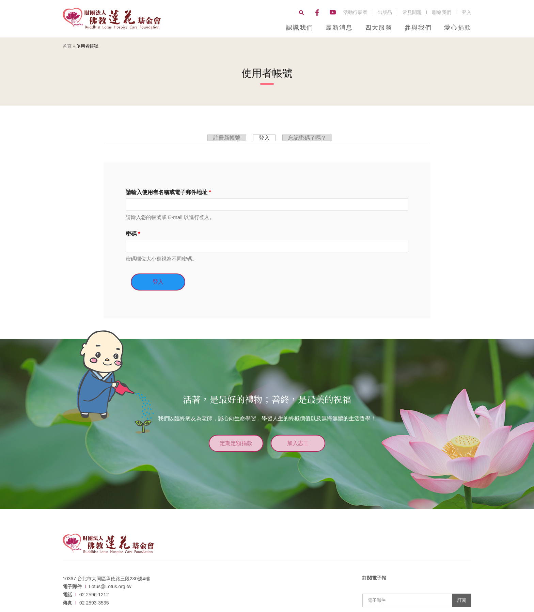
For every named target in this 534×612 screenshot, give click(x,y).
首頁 (67, 46)
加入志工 (299, 442)
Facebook (317, 12)
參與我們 (418, 28)
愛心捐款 (457, 28)
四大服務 (378, 28)
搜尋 (301, 12)
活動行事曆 (355, 12)
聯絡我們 (441, 12)
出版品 (385, 12)
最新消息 (339, 28)
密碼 (133, 234)
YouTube (333, 12)
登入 (466, 12)
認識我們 (299, 28)
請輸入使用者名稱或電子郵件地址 (168, 192)
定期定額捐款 (234, 442)
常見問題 (412, 12)
